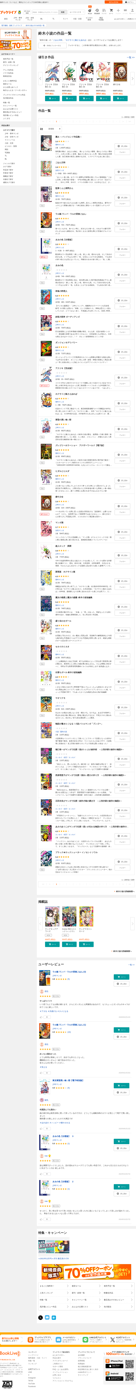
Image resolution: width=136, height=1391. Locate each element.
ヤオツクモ (60, 698)
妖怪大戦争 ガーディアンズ (67, 317)
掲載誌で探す (8, 176)
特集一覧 (6, 103)
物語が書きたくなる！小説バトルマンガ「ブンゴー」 (79, 724)
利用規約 (81, 1364)
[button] (52, 98)
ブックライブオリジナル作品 (14, 95)
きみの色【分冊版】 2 (62, 1181)
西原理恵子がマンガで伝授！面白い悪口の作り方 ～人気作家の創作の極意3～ (90, 775)
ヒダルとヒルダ (62, 471)
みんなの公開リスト (10, 109)
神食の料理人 (61, 291)
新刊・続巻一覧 (9, 62)
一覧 (131, 57)
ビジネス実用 (89, 19)
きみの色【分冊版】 (64, 240)
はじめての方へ (119, 19)
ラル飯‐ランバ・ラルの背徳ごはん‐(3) (69, 972)
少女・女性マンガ (30, 19)
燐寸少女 (116, 84)
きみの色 (59, 265)
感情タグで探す (9, 182)
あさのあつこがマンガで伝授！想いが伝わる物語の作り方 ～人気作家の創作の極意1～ (94, 826)
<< (43, 121)
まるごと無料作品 (10, 81)
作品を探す (57, 1358)
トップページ (33, 1355)
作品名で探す (8, 170)
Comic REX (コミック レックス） (69, 930)
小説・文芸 (77, 19)
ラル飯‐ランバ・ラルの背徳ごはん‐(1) (69, 1025)
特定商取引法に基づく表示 (88, 1369)
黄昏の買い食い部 (63, 420)
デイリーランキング (10, 65)
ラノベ (65, 19)
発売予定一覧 (8, 59)
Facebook (32, 1386)
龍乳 (46, 1100)
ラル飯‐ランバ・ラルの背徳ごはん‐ (70, 214)
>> (130, 121)
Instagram (32, 1378)
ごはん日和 (57, 40)
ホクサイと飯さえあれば (76, 40)
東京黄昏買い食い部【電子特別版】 (68, 1080)
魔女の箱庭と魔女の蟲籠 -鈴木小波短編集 (73, 597)
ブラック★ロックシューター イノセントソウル (76, 852)
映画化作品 (7, 76)
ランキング (32, 1364)
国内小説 (63, 732)
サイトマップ (83, 1375)
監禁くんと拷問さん (64, 188)
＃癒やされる (64, 1123)
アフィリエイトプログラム (63, 1381)
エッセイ (72, 757)
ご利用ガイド (131, 19)
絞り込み (27, 12)
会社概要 (81, 1355)
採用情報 (81, 1361)
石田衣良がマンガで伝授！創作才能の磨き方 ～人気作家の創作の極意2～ (88, 801)
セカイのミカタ (62, 646)
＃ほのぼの (44, 1123)
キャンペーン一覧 (10, 106)
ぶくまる (6, 118)
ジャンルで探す (9, 163)
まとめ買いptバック (10, 87)
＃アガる (43, 1011)
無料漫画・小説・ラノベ (37, 1358)
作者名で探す (8, 173)
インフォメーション (60, 1372)
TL (53, 19)
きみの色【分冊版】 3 (62, 1136)
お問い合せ (57, 1375)
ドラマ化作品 (8, 73)
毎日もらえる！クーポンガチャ (15, 90)
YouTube (31, 1384)
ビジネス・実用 (11, 146)
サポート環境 (58, 1367)
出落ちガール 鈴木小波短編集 (68, 672)
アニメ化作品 (8, 70)
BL (42, 19)
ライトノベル (10, 140)
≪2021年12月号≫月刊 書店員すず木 (53, 1258)
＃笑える (43, 1067)
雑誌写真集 (101, 19)
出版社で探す (8, 179)
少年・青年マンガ (18, 19)
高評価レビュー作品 (10, 115)
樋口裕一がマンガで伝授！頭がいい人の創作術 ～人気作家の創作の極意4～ (89, 749)
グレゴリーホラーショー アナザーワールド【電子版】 (80, 445)
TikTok (30, 1381)
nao (46, 1156)
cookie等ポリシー (84, 1372)
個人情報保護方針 (85, 1367)
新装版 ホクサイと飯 (65, 572)
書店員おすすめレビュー (12, 112)
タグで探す (7, 167)
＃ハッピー (54, 1123)
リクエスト (57, 1378)
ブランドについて (85, 1358)
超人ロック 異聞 (63, 546)
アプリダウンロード (60, 1361)
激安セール (7, 84)
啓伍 (46, 991)
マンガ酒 (59, 522)
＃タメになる (62, 1011)
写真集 (7, 153)
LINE (30, 1372)
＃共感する (52, 1011)
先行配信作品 (8, 98)
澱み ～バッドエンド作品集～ (68, 137)
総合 (6, 19)
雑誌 (6, 149)
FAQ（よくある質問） (61, 1369)
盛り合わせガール (63, 621)
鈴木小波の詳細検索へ (125, 891)
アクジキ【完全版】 (64, 368)
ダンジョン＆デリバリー (66, 342)
